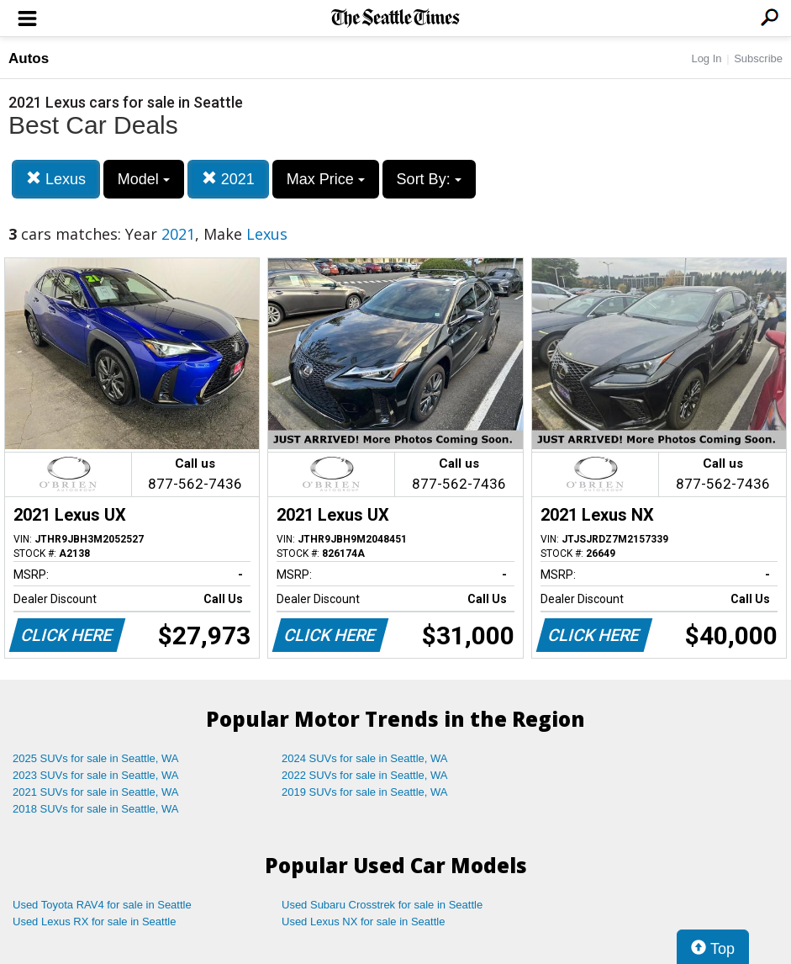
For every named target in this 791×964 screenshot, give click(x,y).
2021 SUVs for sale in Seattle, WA (96, 792)
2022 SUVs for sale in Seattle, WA (365, 775)
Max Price (326, 179)
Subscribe (758, 58)
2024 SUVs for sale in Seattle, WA (365, 758)
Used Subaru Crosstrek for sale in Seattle (382, 904)
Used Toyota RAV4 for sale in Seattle (102, 904)
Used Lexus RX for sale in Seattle (94, 921)
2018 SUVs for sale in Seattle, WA (96, 808)
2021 (228, 179)
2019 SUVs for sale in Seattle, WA (365, 792)
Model (144, 179)
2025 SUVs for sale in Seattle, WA (96, 758)
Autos (28, 58)
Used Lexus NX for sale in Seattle (363, 921)
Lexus (56, 179)
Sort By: (429, 179)
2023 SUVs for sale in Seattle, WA (96, 775)
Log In (706, 58)
